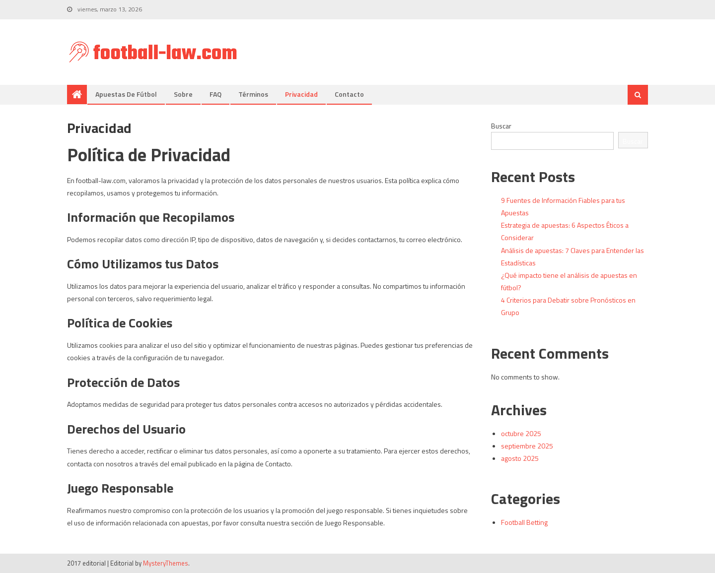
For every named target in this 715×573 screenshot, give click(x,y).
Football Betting (524, 522)
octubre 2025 (521, 433)
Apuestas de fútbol (126, 94)
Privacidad (301, 94)
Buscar (501, 126)
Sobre (183, 94)
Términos (253, 94)
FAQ (215, 94)
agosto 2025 (520, 458)
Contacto (349, 94)
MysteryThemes (165, 563)
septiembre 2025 (527, 446)
